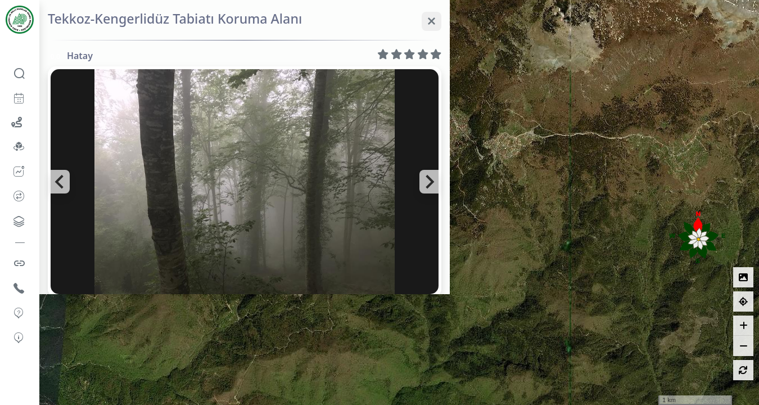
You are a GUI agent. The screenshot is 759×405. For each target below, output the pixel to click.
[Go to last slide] (60, 182)
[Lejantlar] (743, 277)
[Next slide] (429, 182)
